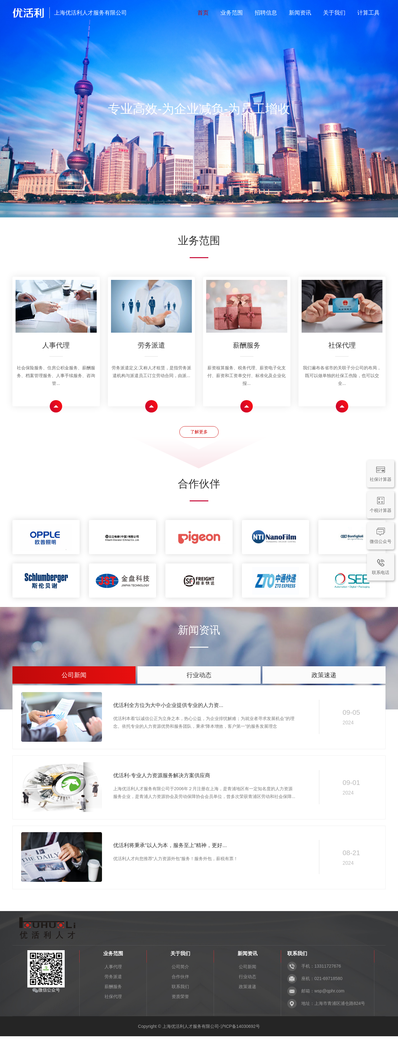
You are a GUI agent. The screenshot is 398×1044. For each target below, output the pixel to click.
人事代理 (113, 974)
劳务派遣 (113, 984)
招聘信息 (266, 13)
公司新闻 (247, 974)
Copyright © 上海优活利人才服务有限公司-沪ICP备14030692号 (199, 1034)
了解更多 (199, 433)
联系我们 (180, 994)
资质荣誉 (180, 1004)
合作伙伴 (180, 984)
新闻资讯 (300, 13)
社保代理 (113, 1004)
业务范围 (231, 13)
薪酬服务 (113, 994)
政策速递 (247, 994)
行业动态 (247, 984)
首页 (203, 13)
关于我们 (334, 13)
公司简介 (180, 974)
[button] (185, 206)
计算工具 (368, 13)
